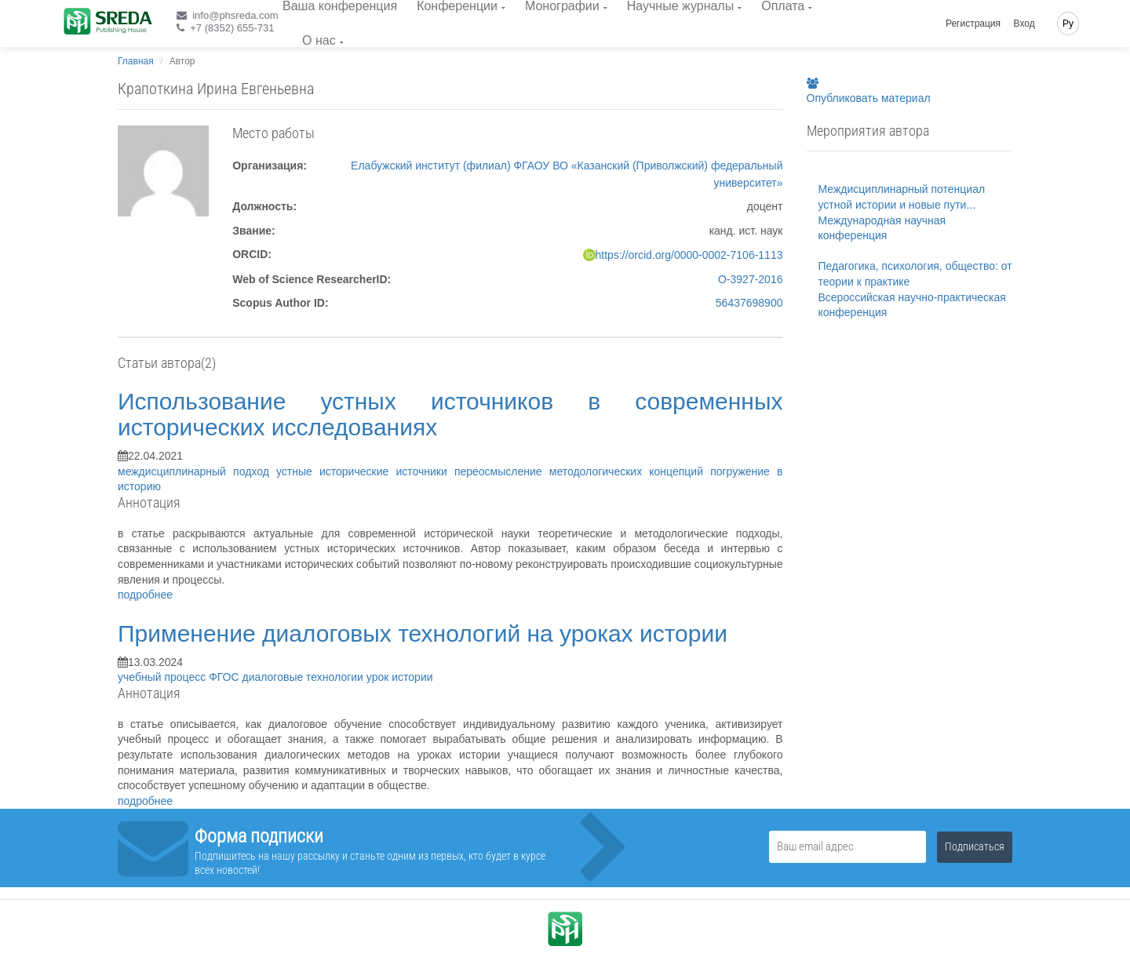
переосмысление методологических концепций (582, 471)
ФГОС (225, 677)
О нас (319, 40)
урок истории (399, 677)
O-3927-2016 (750, 279)
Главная (136, 61)
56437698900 (749, 303)
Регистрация (973, 23)
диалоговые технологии (304, 677)
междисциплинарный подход (197, 471)
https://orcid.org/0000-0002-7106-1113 (689, 255)
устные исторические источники (365, 471)
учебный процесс (163, 677)
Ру (1068, 23)
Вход (1024, 23)
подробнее (145, 594)
